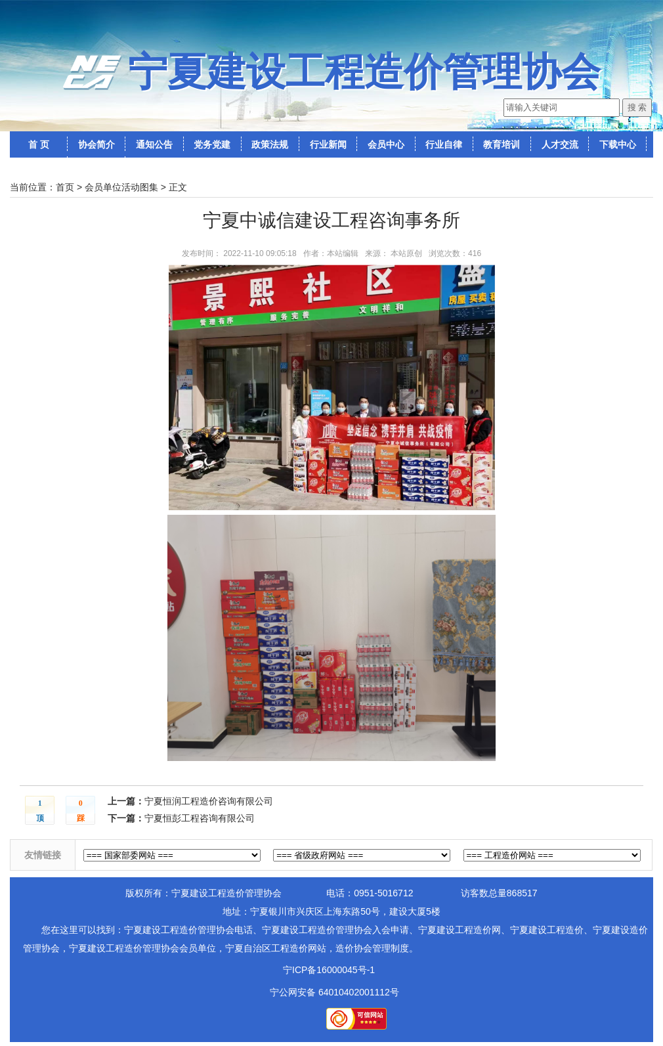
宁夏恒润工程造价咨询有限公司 (208, 801)
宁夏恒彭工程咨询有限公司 (199, 818)
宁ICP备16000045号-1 (329, 970)
